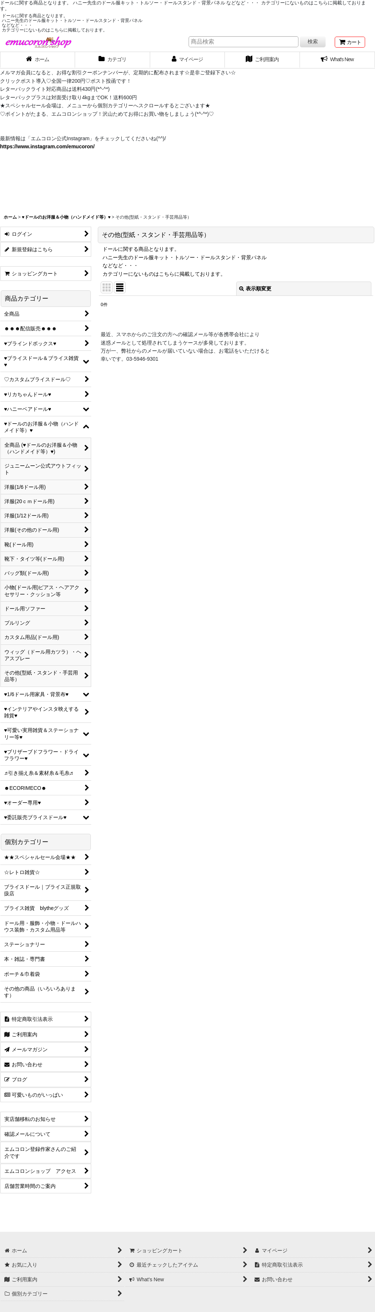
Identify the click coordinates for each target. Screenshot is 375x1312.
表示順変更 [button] (255, 288)
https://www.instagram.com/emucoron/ (47, 146)
